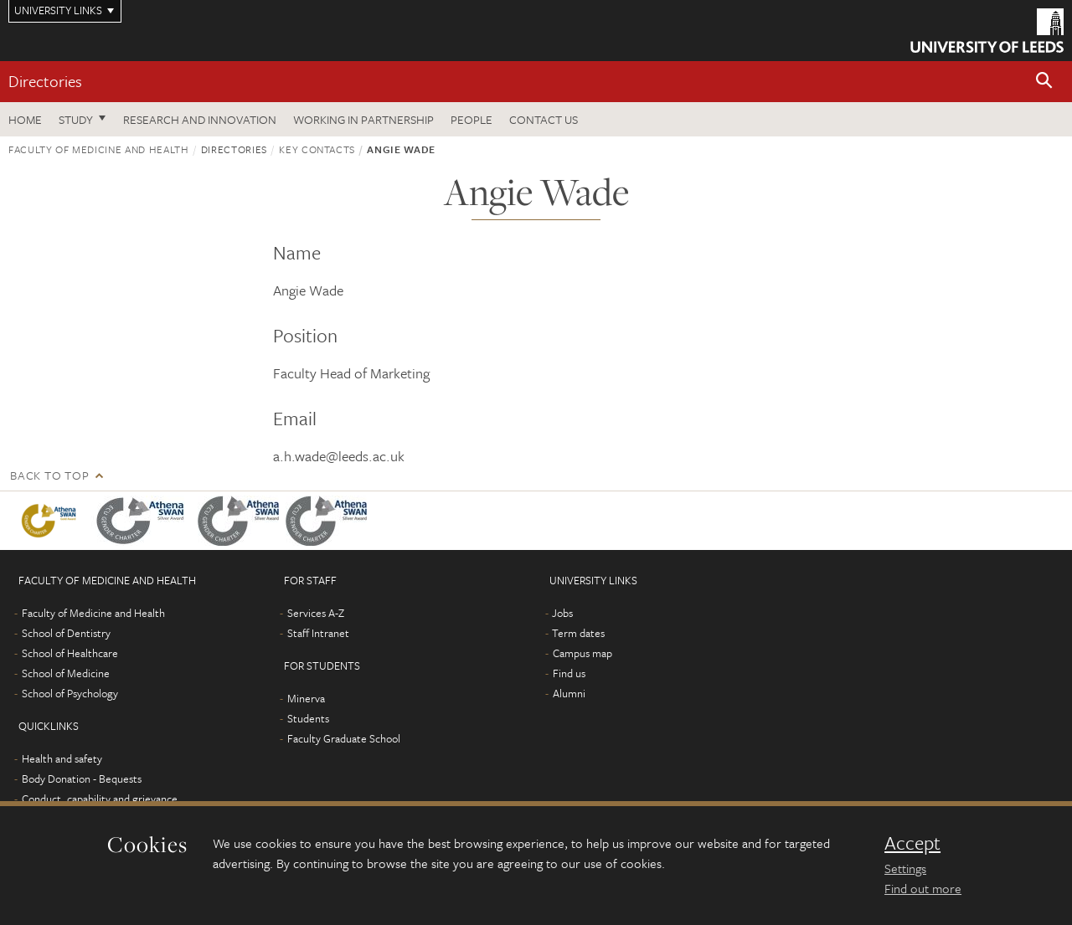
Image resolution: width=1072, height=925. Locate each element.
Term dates (578, 632)
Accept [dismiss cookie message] (912, 843)
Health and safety (62, 758)
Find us (569, 673)
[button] (1044, 81)
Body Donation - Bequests (82, 778)
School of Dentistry (66, 632)
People (471, 119)
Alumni (569, 693)
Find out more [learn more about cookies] (922, 888)
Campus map (582, 653)
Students (308, 718)
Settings (905, 868)
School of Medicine (66, 673)
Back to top (49, 475)
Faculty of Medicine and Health (98, 149)
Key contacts (317, 149)
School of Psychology (70, 693)
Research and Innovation (199, 119)
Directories (45, 80)
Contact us (543, 119)
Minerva (306, 698)
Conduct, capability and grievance (100, 798)
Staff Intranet (318, 632)
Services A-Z (315, 612)
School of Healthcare (70, 653)
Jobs (562, 612)
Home (25, 119)
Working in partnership (363, 119)
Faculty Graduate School (343, 738)
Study (76, 119)
